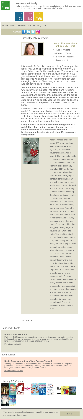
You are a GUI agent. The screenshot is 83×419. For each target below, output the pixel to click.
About (13, 25)
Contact (17, 32)
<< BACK (27, 320)
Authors (31, 25)
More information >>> (13, 344)
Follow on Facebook (65, 57)
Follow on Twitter (63, 53)
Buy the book (62, 60)
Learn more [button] (22, 415)
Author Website (63, 50)
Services (21, 25)
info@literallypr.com (59, 8)
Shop (45, 25)
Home (5, 25)
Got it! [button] (69, 414)
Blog (39, 25)
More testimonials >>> (13, 371)
